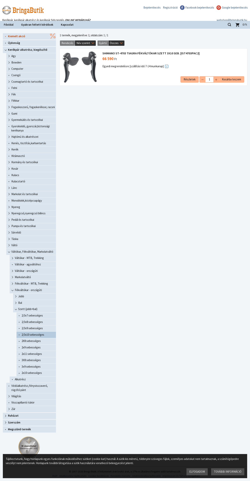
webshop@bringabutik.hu (232, 16)
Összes (114, 43)
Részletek (190, 79)
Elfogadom (197, 471)
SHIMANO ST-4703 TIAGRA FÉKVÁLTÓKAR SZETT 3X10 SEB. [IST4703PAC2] (151, 53)
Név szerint (83, 43)
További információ (227, 471)
